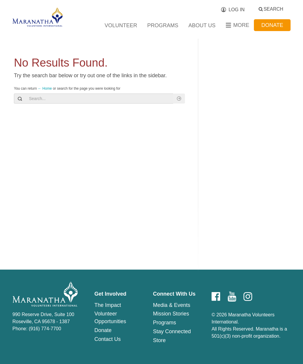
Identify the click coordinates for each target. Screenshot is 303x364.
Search (273, 9)
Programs (162, 25)
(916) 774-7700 (45, 328)
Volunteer (121, 25)
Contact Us (107, 339)
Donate (272, 25)
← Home (45, 88)
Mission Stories (171, 314)
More (241, 25)
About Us (202, 25)
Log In (236, 9)
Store (159, 340)
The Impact (107, 305)
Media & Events (171, 305)
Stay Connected (172, 331)
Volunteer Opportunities (110, 317)
